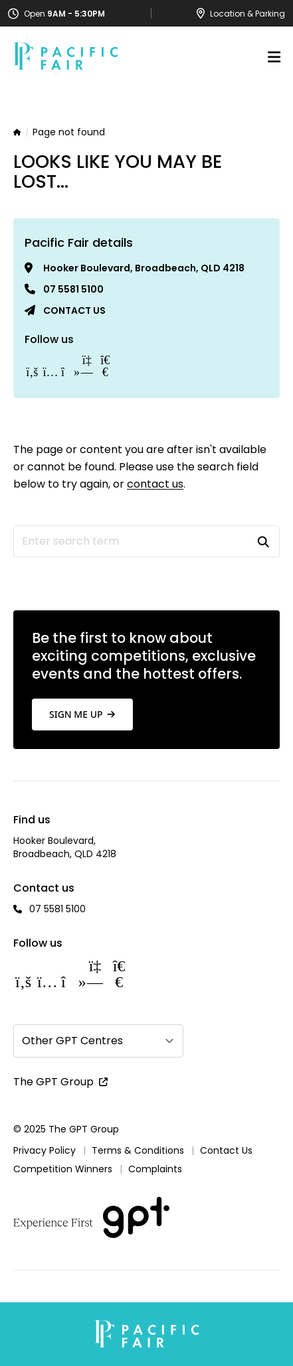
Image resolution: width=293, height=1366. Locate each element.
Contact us (74, 310)
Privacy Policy (44, 1150)
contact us (155, 484)
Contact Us (226, 1150)
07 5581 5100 (73, 289)
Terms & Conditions (138, 1150)
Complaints (155, 1169)
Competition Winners (62, 1169)
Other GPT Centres (72, 1040)
